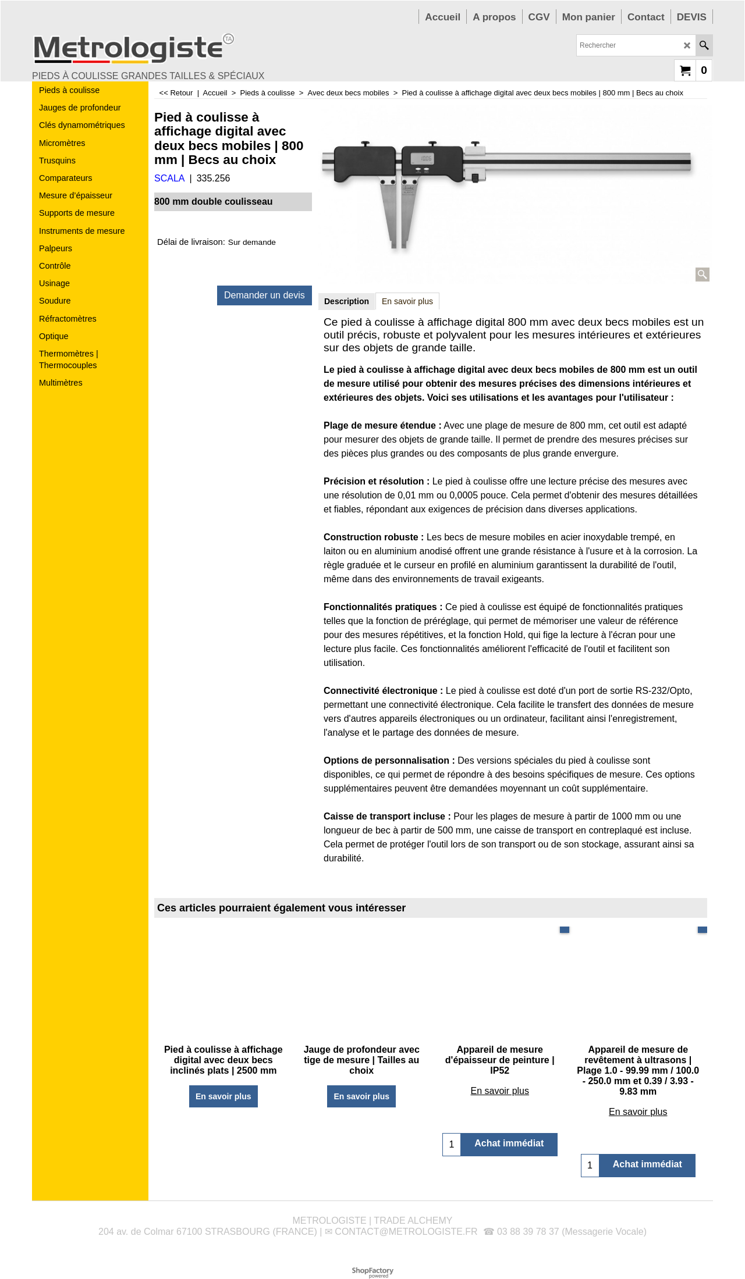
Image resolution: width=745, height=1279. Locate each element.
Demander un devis (264, 295)
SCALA (169, 178)
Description (346, 301)
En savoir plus (407, 301)
